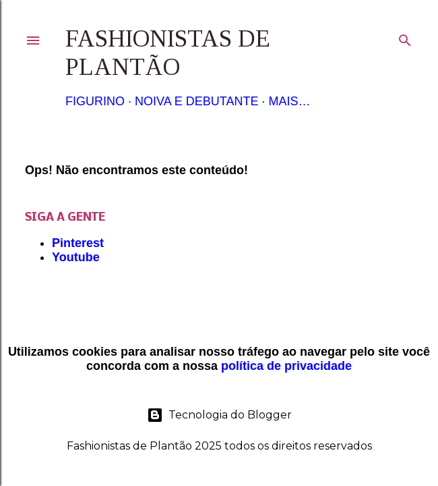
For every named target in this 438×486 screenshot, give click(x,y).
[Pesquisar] (405, 37)
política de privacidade (286, 366)
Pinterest (78, 243)
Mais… (289, 101)
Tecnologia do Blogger (219, 415)
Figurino (95, 101)
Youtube (76, 257)
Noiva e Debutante (196, 101)
